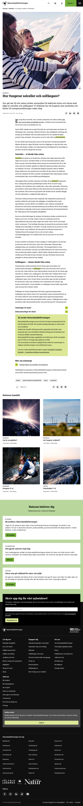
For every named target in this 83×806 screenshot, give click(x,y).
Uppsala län (57, 764)
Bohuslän (31, 741)
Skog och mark (7, 668)
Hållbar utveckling (8, 654)
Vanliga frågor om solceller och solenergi (33, 365)
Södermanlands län (8, 764)
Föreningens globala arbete (63, 646)
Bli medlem (11, 535)
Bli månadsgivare (8, 684)
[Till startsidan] (16, 3)
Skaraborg (6, 759)
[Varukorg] (55, 3)
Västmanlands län (8, 773)
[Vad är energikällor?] (21, 417)
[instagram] (10, 794)
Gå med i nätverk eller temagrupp (39, 657)
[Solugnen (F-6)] (21, 465)
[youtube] (28, 794)
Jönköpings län (33, 750)
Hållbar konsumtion (9, 650)
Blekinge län (6, 741)
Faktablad (11, 8)
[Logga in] (62, 3)
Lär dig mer (7, 639)
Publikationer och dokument (63, 654)
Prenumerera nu (12, 620)
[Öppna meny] (79, 3)
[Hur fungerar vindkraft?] (61, 417)
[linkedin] (16, 794)
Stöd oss (70, 3)
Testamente (7, 698)
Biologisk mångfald (9, 643)
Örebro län (32, 773)
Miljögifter (6, 664)
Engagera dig (33, 639)
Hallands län (58, 745)
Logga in (41, 722)
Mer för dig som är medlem (37, 672)
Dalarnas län (58, 741)
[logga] (20, 781)
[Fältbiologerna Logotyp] (9, 781)
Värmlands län (7, 768)
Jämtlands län (7, 750)
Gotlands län (6, 745)
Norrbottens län (58, 755)
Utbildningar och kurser (36, 654)
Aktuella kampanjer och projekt (39, 643)
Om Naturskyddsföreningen (63, 643)
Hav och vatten (7, 646)
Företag (5, 705)
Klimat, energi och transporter (32, 380)
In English (77, 802)
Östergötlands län (59, 773)
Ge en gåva (10, 584)
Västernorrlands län (60, 768)
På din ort (32, 661)
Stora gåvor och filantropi (11, 695)
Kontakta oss (58, 661)
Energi (18, 380)
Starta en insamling (9, 691)
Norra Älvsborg (33, 755)
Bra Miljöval (58, 664)
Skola (45, 380)
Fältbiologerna (33, 668)
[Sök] (48, 3)
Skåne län (31, 759)
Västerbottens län (34, 768)
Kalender (31, 650)
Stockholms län (59, 759)
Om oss (57, 639)
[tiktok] (22, 794)
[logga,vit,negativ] (32, 781)
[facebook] (5, 794)
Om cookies (69, 802)
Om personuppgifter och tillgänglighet (54, 802)
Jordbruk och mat (8, 657)
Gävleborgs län (33, 745)
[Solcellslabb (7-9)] (61, 465)
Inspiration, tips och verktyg (37, 646)
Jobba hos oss (59, 657)
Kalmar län (57, 750)
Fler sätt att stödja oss (10, 702)
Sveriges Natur (59, 668)
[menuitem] (16, 656)
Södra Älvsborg (33, 764)
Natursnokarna (33, 664)
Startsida (5, 8)
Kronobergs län (7, 755)
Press (56, 650)
